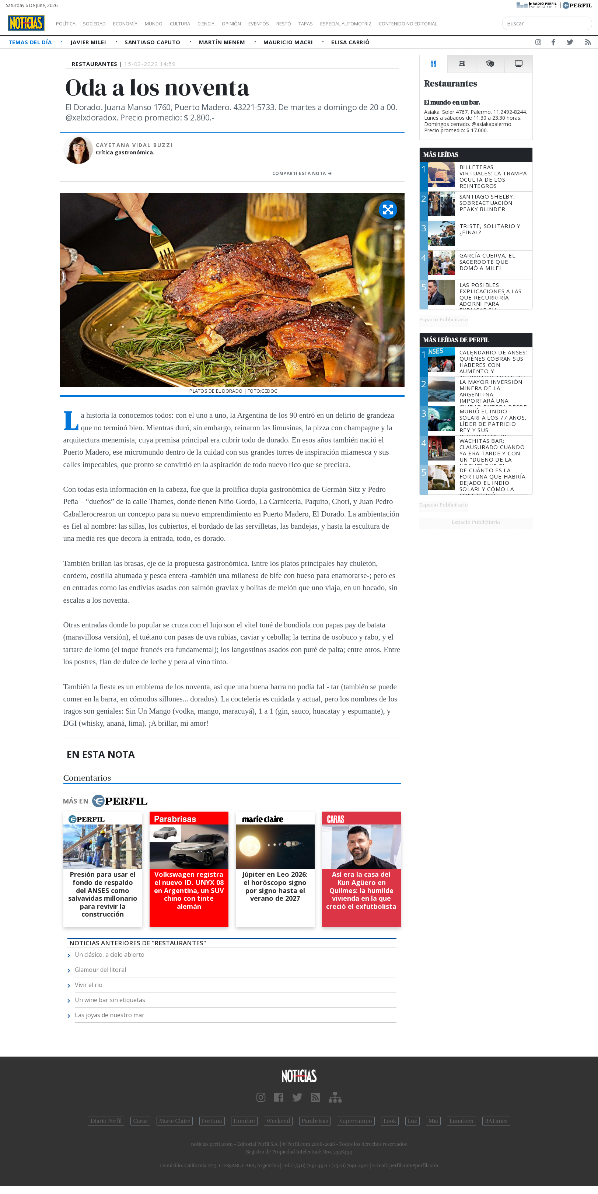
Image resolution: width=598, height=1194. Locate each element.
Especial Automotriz (395, 23)
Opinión (261, 23)
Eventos (293, 23)
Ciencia (231, 23)
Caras (140, 1121)
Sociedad (102, 23)
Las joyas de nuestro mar (109, 1015)
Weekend (278, 1121)
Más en (105, 801)
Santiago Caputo (153, 42)
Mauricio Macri (289, 42)
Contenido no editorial (471, 23)
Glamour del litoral (100, 970)
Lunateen (461, 1121)
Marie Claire (174, 1121)
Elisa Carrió (350, 42)
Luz (412, 1121)
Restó (323, 23)
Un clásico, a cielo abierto (109, 954)
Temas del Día (30, 42)
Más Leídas (440, 154)
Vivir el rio (88, 985)
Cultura (201, 23)
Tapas (347, 23)
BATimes (496, 1121)
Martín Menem (223, 42)
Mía (433, 1121)
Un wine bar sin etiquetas (110, 1000)
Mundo (170, 23)
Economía (138, 23)
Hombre (244, 1121)
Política (68, 23)
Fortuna (212, 1121)
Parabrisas (315, 1121)
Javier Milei (89, 42)
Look (390, 1121)
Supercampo (355, 1121)
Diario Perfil (106, 1121)
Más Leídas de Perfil (456, 340)
